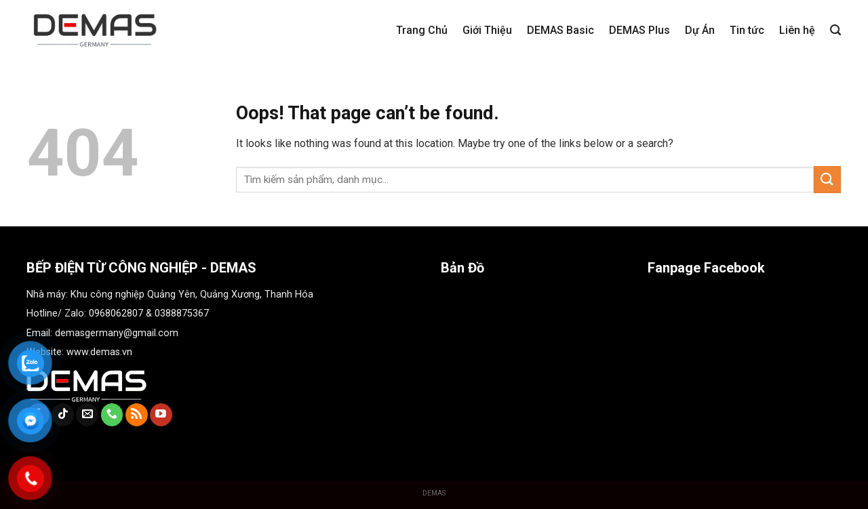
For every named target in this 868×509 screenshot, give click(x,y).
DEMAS (434, 493)
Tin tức (747, 30)
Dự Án (700, 30)
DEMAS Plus (639, 30)
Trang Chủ (422, 30)
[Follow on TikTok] (63, 414)
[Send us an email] (87, 414)
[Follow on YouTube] (161, 414)
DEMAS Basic (560, 30)
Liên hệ (797, 30)
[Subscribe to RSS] (136, 414)
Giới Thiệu (487, 30)
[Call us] (112, 414)
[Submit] (827, 179)
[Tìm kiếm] (835, 30)
